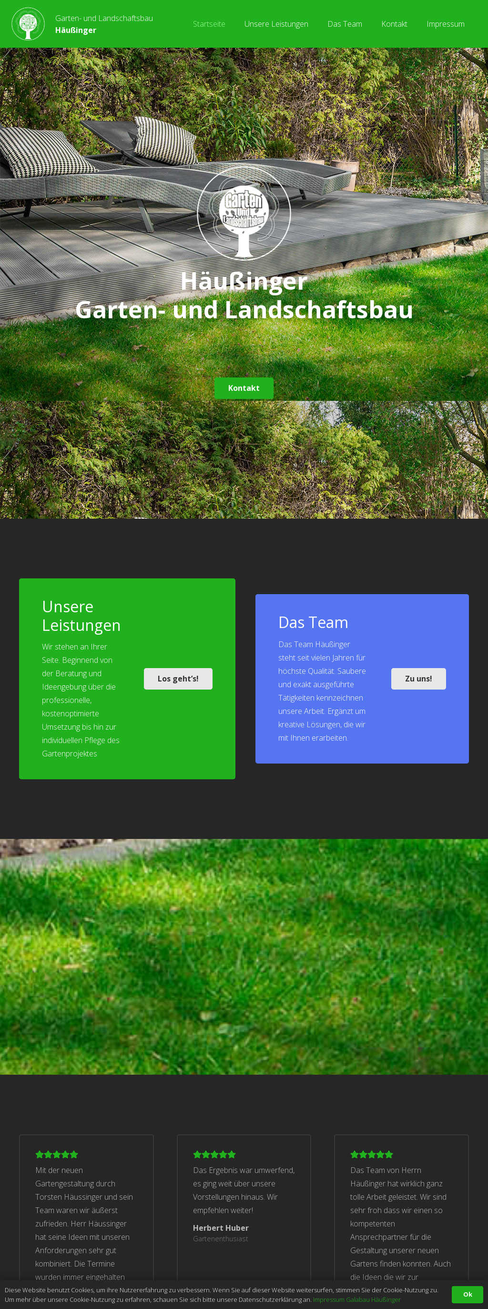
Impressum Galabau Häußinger (357, 1299)
